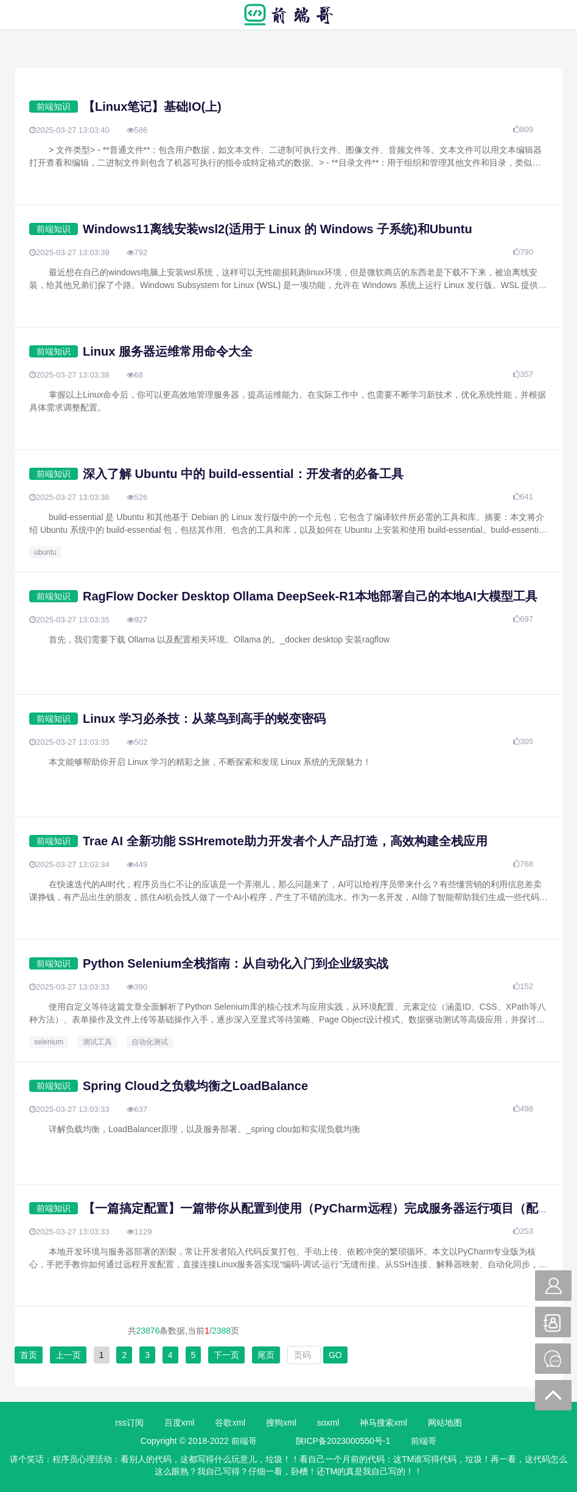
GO (335, 1355)
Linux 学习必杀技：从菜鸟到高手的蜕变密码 (204, 718)
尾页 (266, 1355)
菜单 (23, 14)
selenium (48, 1042)
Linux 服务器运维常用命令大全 (168, 351)
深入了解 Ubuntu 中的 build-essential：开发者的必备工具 (243, 473)
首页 (28, 1355)
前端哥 (423, 1441)
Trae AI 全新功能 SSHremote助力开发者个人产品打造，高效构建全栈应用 (285, 841)
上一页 (68, 1355)
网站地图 (445, 1422)
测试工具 (97, 1042)
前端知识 (54, 106)
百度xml (179, 1422)
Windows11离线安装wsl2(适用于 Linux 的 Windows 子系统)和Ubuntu (277, 229)
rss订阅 (129, 1422)
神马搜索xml (383, 1422)
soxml (328, 1422)
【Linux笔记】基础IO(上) (152, 106)
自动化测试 (149, 1042)
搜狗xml (281, 1422)
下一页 (226, 1355)
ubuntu (45, 552)
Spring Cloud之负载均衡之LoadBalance (195, 1086)
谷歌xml (230, 1422)
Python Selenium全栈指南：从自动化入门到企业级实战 (235, 963)
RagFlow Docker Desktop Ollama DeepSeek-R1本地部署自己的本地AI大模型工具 (310, 596)
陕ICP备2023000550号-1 (343, 1441)
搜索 (553, 14)
